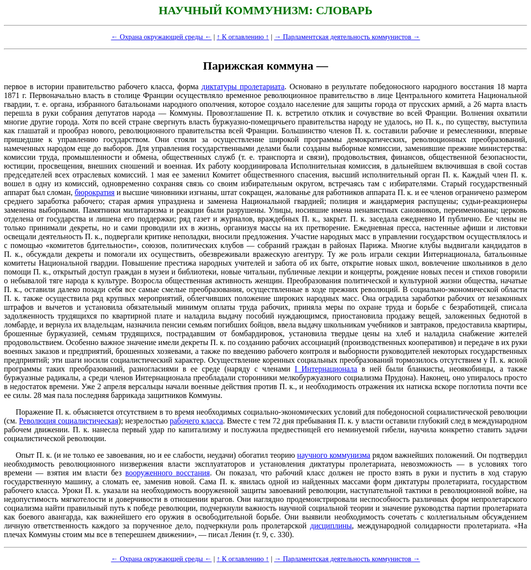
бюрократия (94, 192)
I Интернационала (325, 369)
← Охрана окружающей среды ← (161, 37)
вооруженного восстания (167, 473)
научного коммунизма (333, 455)
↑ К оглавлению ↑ (243, 37)
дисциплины (331, 525)
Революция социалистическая (69, 421)
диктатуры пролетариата (243, 86)
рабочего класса (196, 421)
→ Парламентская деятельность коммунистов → (347, 37)
